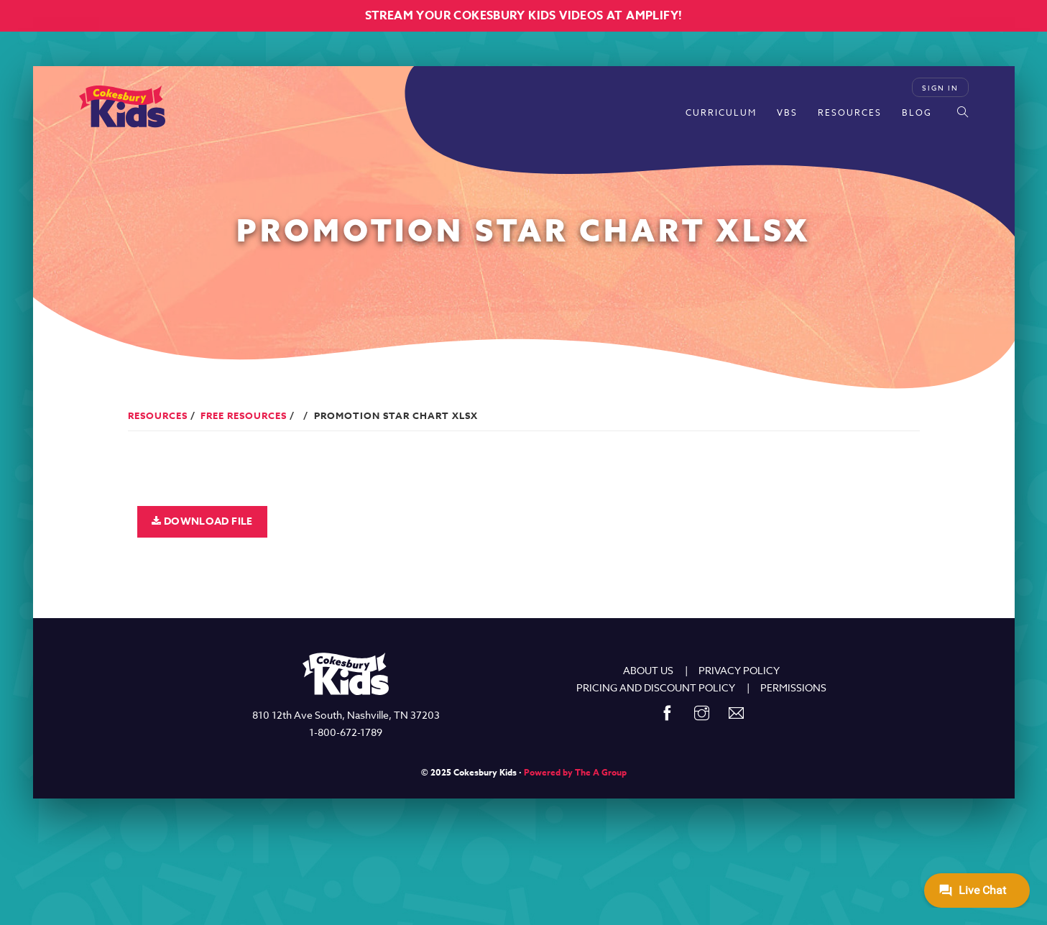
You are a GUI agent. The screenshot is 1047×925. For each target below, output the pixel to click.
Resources (850, 112)
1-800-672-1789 (345, 732)
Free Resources (243, 415)
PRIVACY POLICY (739, 670)
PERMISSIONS (793, 687)
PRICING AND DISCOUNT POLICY (655, 687)
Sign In (940, 88)
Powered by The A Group (575, 772)
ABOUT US (648, 670)
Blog (917, 112)
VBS (787, 112)
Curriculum (721, 112)
